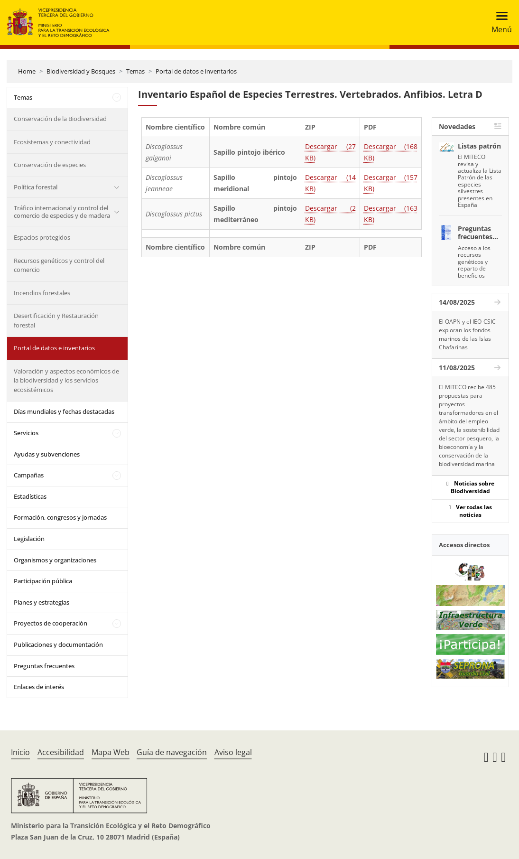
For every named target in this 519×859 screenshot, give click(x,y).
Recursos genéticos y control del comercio (59, 265)
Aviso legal (233, 752)
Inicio (20, 752)
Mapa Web (111, 752)
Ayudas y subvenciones (47, 454)
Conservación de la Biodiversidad (60, 118)
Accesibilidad (60, 752)
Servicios (26, 433)
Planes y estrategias (41, 602)
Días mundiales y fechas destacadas (64, 411)
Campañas (29, 475)
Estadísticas (30, 496)
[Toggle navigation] (498, 22)
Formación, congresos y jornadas (60, 517)
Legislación (29, 538)
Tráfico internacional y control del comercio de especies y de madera (62, 212)
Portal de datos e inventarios (196, 71)
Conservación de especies (50, 164)
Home (27, 71)
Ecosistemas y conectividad (52, 142)
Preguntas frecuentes (44, 666)
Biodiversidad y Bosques (80, 71)
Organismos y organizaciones (55, 560)
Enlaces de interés (39, 686)
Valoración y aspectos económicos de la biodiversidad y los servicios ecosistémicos (66, 380)
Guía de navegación (172, 752)
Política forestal (35, 187)
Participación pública (43, 581)
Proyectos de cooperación (50, 623)
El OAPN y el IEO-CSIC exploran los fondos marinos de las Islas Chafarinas (467, 334)
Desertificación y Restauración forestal (56, 320)
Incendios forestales (42, 293)
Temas (135, 71)
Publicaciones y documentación (58, 644)
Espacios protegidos (42, 237)
